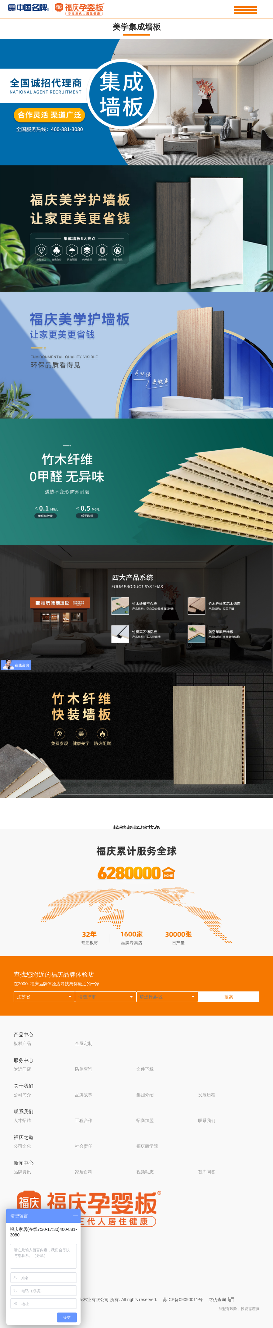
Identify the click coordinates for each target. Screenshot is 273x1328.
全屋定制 (83, 1043)
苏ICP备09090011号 (183, 1299)
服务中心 (23, 1060)
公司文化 (22, 1146)
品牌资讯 (22, 1171)
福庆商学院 (147, 1146)
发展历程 (206, 1094)
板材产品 (22, 1043)
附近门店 (22, 1069)
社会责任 (83, 1146)
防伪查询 (83, 1069)
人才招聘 (22, 1120)
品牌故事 (83, 1094)
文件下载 (145, 1069)
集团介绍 (145, 1094)
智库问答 (206, 1171)
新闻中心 (23, 1163)
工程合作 (83, 1120)
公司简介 (22, 1094)
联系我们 (23, 1111)
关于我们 (23, 1086)
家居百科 (83, 1171)
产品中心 (23, 1034)
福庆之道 (23, 1137)
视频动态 (145, 1171)
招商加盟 (145, 1120)
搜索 (228, 996)
